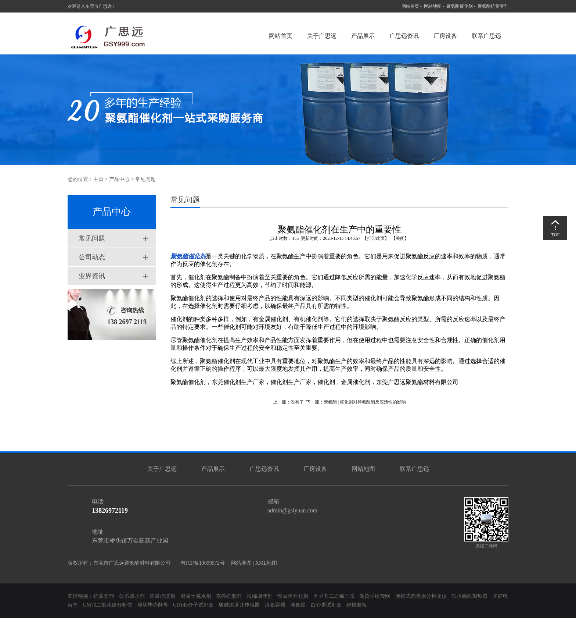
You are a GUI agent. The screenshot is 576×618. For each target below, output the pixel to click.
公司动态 (92, 257)
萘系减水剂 (132, 596)
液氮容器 (276, 605)
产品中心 (119, 179)
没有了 (297, 402)
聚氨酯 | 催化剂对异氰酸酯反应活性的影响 (365, 402)
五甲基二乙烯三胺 (333, 596)
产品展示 (363, 36)
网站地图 (433, 6)
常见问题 (92, 238)
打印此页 (376, 238)
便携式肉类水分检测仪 (421, 596)
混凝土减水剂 (195, 596)
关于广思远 (321, 36)
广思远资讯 (404, 36)
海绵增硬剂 (260, 596)
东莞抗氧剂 (229, 596)
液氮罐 (298, 605)
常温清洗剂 (162, 596)
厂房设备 (445, 36)
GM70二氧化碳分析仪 (108, 605)
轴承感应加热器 (469, 596)
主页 (98, 179)
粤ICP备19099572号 (201, 563)
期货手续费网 (374, 596)
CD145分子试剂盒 (193, 605)
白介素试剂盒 (327, 605)
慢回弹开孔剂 (292, 596)
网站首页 (410, 6)
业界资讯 (92, 276)
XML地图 (266, 563)
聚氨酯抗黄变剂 (493, 6)
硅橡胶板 (356, 605)
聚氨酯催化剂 (459, 6)
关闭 (400, 238)
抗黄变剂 (103, 596)
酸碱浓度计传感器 (239, 605)
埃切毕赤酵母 (152, 605)
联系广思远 (486, 36)
